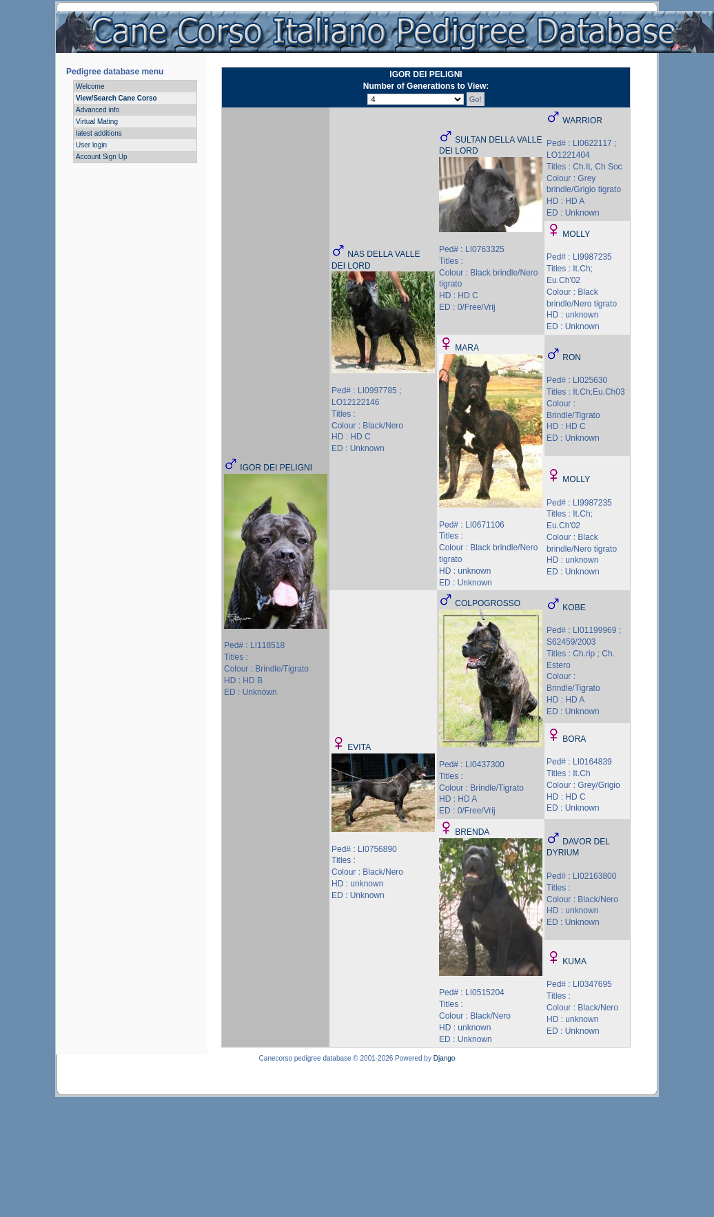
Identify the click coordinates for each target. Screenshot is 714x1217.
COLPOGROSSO (487, 603)
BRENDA (472, 832)
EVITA (359, 747)
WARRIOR (582, 120)
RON (571, 357)
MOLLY (576, 234)
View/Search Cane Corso (116, 98)
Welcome (90, 86)
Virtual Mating (97, 121)
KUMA (574, 961)
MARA (467, 348)
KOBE (573, 607)
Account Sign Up (101, 156)
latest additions (99, 133)
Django (445, 1058)
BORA (574, 739)
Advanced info (97, 110)
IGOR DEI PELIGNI (276, 467)
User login (91, 145)
